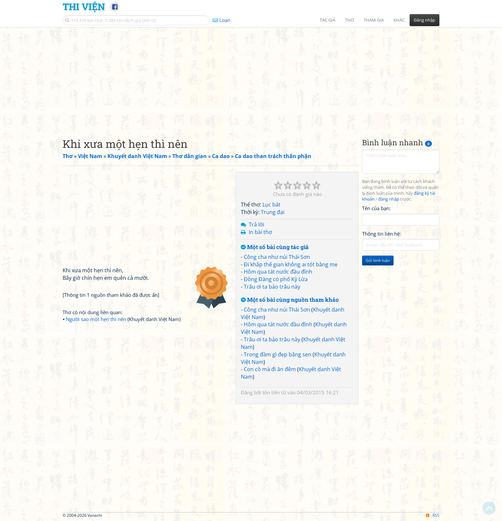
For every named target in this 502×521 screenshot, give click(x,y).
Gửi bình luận (378, 260)
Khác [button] (399, 20)
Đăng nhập (424, 20)
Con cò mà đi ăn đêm (270, 369)
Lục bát (271, 204)
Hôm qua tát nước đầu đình (278, 271)
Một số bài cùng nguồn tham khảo (290, 300)
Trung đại (272, 212)
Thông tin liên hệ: (381, 233)
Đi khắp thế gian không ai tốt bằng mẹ (291, 264)
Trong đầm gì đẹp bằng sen (277, 354)
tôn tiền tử (274, 392)
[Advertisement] (251, 77)
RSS (432, 515)
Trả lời (256, 224)
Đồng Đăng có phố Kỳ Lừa (276, 279)
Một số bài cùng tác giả (275, 247)
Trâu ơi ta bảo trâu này (272, 286)
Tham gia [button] (374, 20)
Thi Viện (84, 6)
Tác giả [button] (327, 20)
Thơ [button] (349, 20)
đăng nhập (388, 199)
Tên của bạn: (376, 208)
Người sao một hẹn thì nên (96, 319)
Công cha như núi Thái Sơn (277, 256)
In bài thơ (260, 232)
